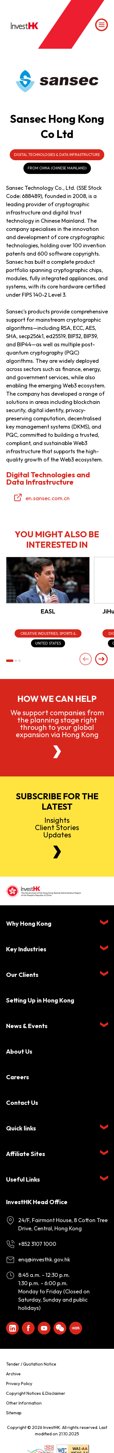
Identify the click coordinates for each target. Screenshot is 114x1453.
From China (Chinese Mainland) (57, 168)
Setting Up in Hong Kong (40, 1000)
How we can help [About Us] (57, 699)
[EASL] (47, 580)
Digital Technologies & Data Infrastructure (57, 154)
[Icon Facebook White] (28, 1328)
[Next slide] (101, 659)
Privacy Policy (19, 1383)
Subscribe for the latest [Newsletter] (57, 801)
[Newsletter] (57, 852)
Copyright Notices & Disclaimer (35, 1393)
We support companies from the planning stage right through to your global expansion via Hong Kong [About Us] (57, 723)
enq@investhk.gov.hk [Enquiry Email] (44, 1259)
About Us (19, 1051)
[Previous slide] (85, 659)
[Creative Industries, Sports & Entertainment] (48, 633)
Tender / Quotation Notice (31, 1364)
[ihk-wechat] (60, 1328)
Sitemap (14, 1413)
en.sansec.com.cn (48, 498)
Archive (13, 1374)
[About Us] (57, 752)
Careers (17, 1077)
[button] (9, 660)
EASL (48, 611)
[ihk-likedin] (12, 1328)
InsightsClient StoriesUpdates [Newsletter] (57, 827)
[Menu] (101, 25)
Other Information (24, 1403)
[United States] (48, 643)
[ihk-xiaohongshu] (75, 1328)
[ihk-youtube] (44, 1328)
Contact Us (22, 1102)
